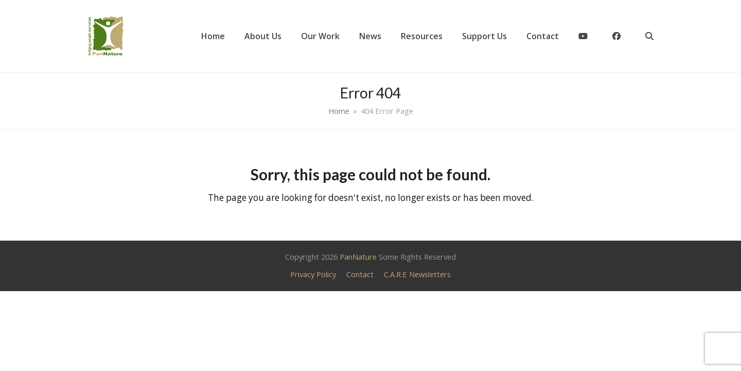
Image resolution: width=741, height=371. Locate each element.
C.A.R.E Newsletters (417, 274)
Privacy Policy (313, 274)
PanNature (358, 256)
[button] (649, 36)
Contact (360, 274)
